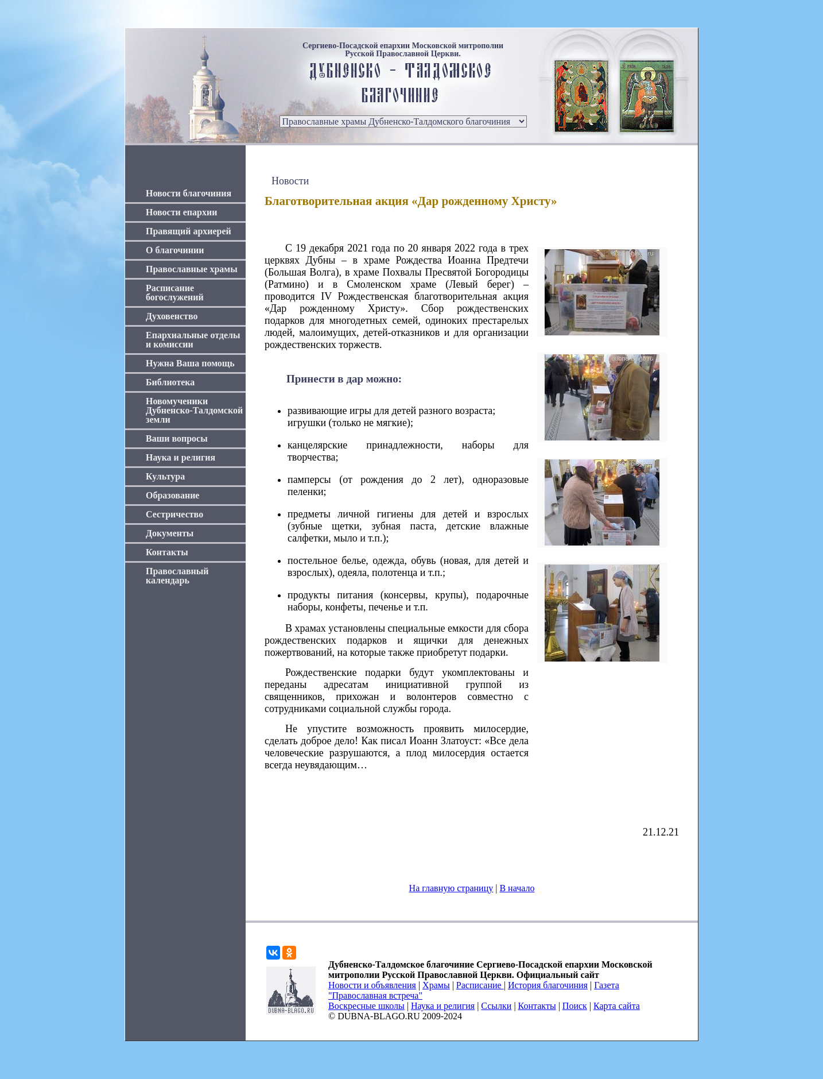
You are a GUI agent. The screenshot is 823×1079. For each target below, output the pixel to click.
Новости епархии (181, 212)
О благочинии (175, 250)
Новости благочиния (188, 193)
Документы (169, 533)
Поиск (574, 1006)
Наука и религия (180, 457)
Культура (165, 476)
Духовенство (171, 316)
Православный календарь (177, 575)
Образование (172, 495)
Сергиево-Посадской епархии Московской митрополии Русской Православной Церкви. (402, 50)
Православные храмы (192, 269)
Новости (290, 181)
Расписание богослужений (175, 292)
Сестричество (174, 514)
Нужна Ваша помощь (190, 363)
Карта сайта (616, 1006)
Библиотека (170, 382)
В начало (516, 888)
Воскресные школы (366, 1006)
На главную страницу (451, 888)
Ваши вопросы (177, 438)
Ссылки (496, 1006)
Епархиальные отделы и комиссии (193, 339)
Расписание (480, 985)
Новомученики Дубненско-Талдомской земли (194, 410)
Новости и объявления (372, 985)
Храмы (436, 985)
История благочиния (548, 985)
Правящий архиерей (188, 231)
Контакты (167, 552)
